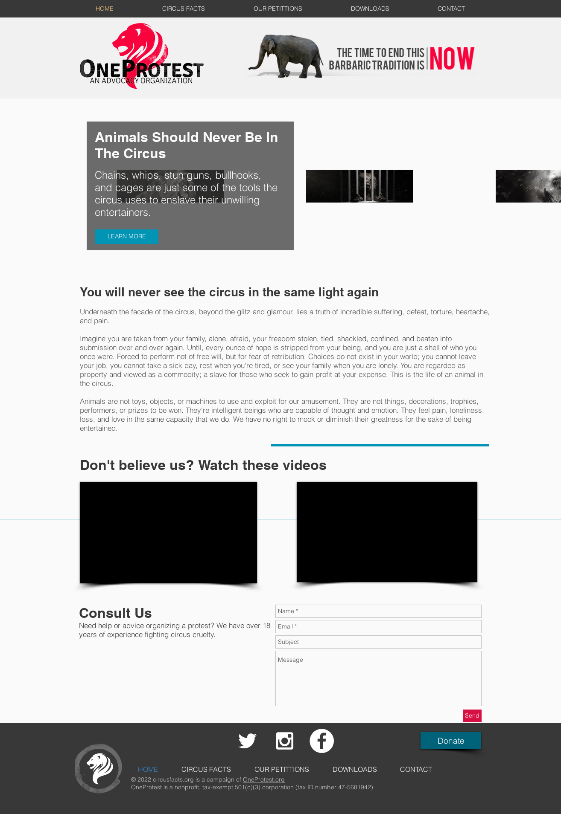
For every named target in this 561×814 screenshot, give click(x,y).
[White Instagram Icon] (284, 741)
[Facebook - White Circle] (322, 741)
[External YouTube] (168, 532)
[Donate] (451, 740)
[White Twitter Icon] (247, 741)
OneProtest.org (264, 779)
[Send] (472, 716)
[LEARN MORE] (126, 236)
